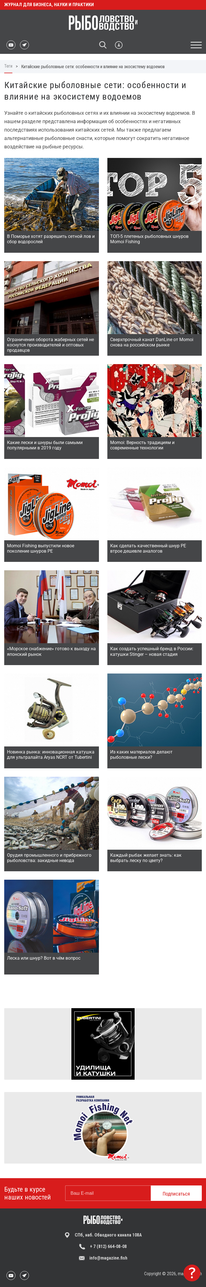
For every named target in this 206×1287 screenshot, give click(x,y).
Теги (8, 66)
